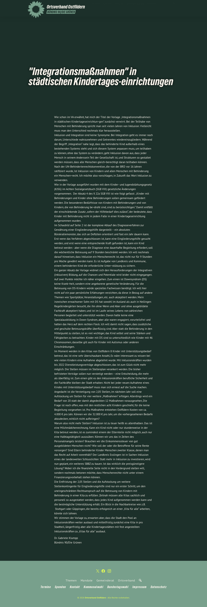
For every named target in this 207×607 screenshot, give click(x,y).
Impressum (139, 587)
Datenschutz (158, 587)
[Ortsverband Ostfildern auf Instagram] (178, 3)
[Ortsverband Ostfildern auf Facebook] (174, 3)
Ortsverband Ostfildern (95, 597)
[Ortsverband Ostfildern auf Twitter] (170, 3)
